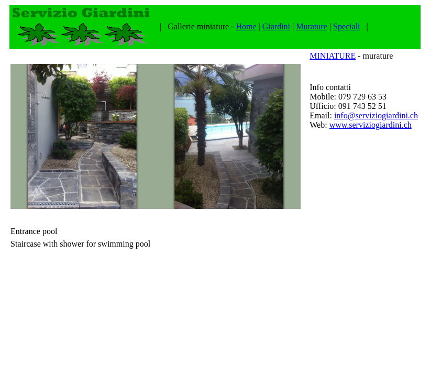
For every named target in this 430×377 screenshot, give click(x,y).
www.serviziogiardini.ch (370, 124)
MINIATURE (333, 55)
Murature (311, 26)
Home (246, 26)
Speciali (346, 26)
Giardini (276, 26)
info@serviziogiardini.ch (376, 115)
